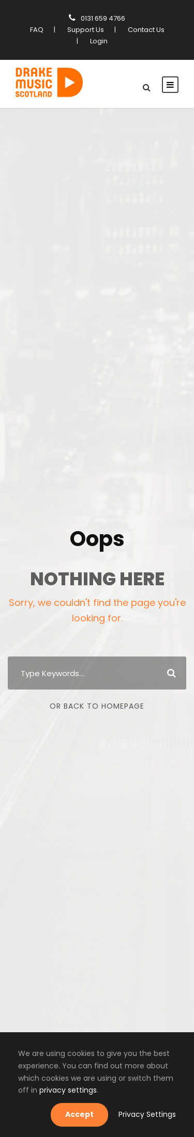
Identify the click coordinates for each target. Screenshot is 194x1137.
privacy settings (43, 1090)
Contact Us (143, 30)
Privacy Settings (150, 1114)
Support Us (85, 30)
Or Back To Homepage (97, 706)
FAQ (37, 30)
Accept (87, 1114)
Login (97, 41)
